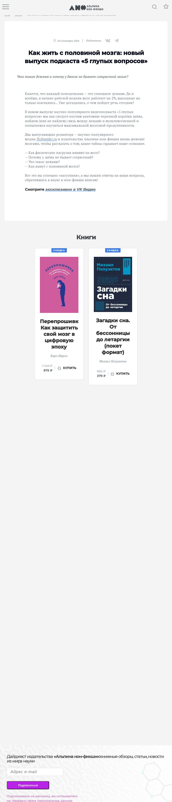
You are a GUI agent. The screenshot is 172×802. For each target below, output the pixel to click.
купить (69, 368)
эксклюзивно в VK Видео (70, 189)
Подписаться (28, 785)
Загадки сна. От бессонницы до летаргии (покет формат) (113, 336)
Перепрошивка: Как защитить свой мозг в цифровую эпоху (61, 334)
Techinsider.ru (46, 139)
